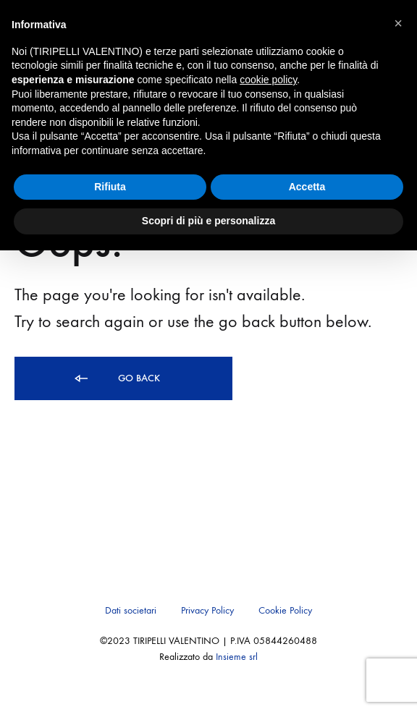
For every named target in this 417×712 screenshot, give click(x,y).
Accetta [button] (307, 186)
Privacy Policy (207, 610)
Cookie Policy (285, 610)
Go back (116, 379)
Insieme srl (237, 656)
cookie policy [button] (268, 79)
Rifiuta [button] (110, 186)
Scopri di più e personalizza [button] (208, 220)
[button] (398, 23)
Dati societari (130, 610)
